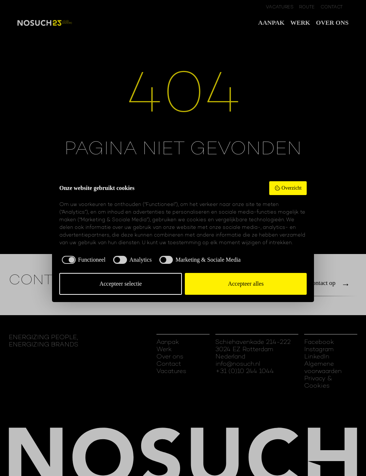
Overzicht (288, 188)
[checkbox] (82, 259)
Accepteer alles (245, 284)
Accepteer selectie (120, 284)
